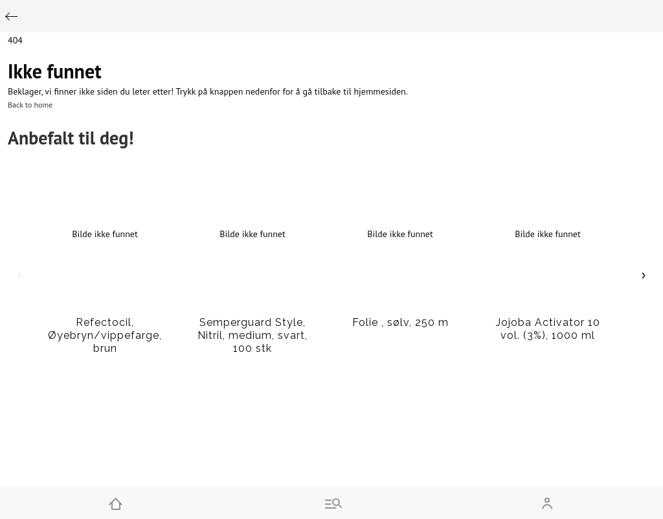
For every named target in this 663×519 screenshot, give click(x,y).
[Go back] (11, 16)
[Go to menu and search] (331, 503)
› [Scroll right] (644, 274)
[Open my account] (547, 503)
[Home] (115, 503)
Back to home (30, 105)
